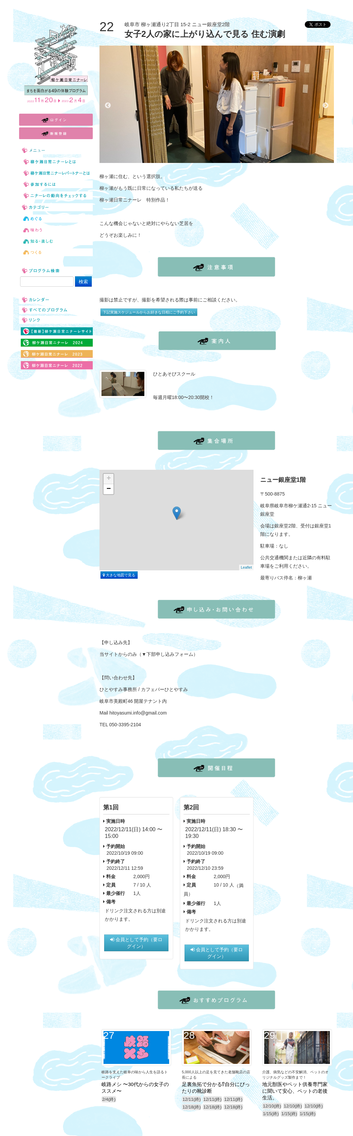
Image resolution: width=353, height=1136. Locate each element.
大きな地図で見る (119, 575)
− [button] (109, 489)
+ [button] (109, 479)
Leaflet (246, 567)
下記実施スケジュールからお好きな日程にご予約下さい (149, 312)
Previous (107, 105)
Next (325, 105)
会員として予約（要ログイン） (136, 943)
